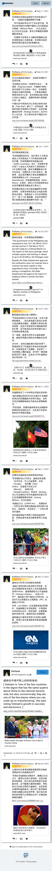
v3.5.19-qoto (20, 862)
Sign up (46, 3)
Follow (42, 672)
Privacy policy (31, 862)
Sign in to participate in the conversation (26, 847)
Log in (35, 3)
